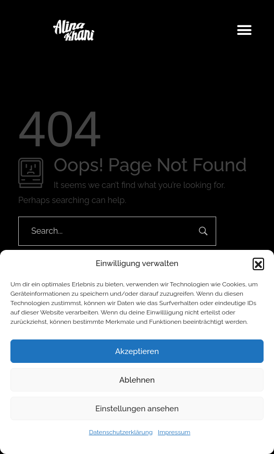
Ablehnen (137, 380)
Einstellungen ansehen (137, 408)
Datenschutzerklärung (121, 432)
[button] (258, 263)
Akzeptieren (137, 351)
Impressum (174, 432)
